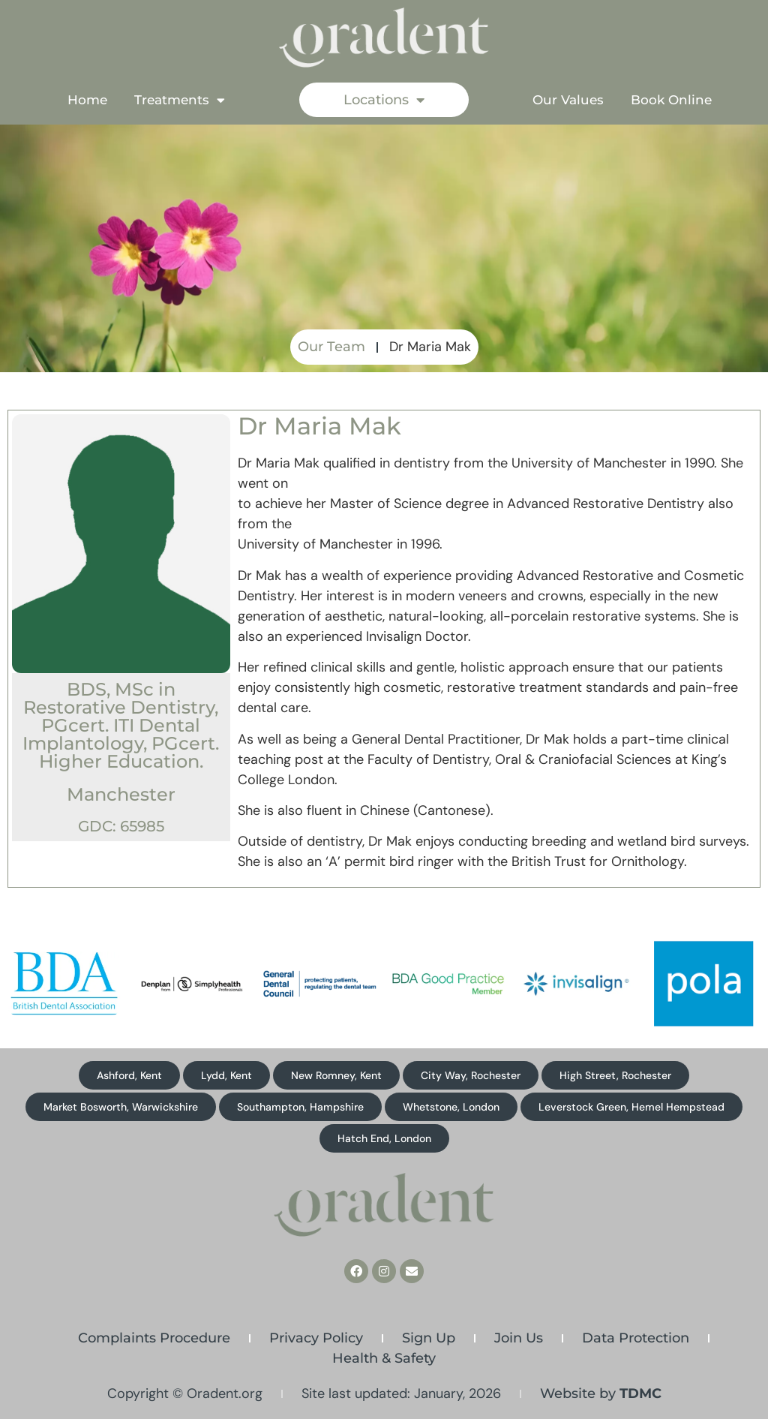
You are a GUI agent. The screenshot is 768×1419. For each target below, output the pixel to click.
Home (87, 99)
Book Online (671, 99)
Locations (384, 100)
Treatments (179, 100)
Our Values (568, 99)
